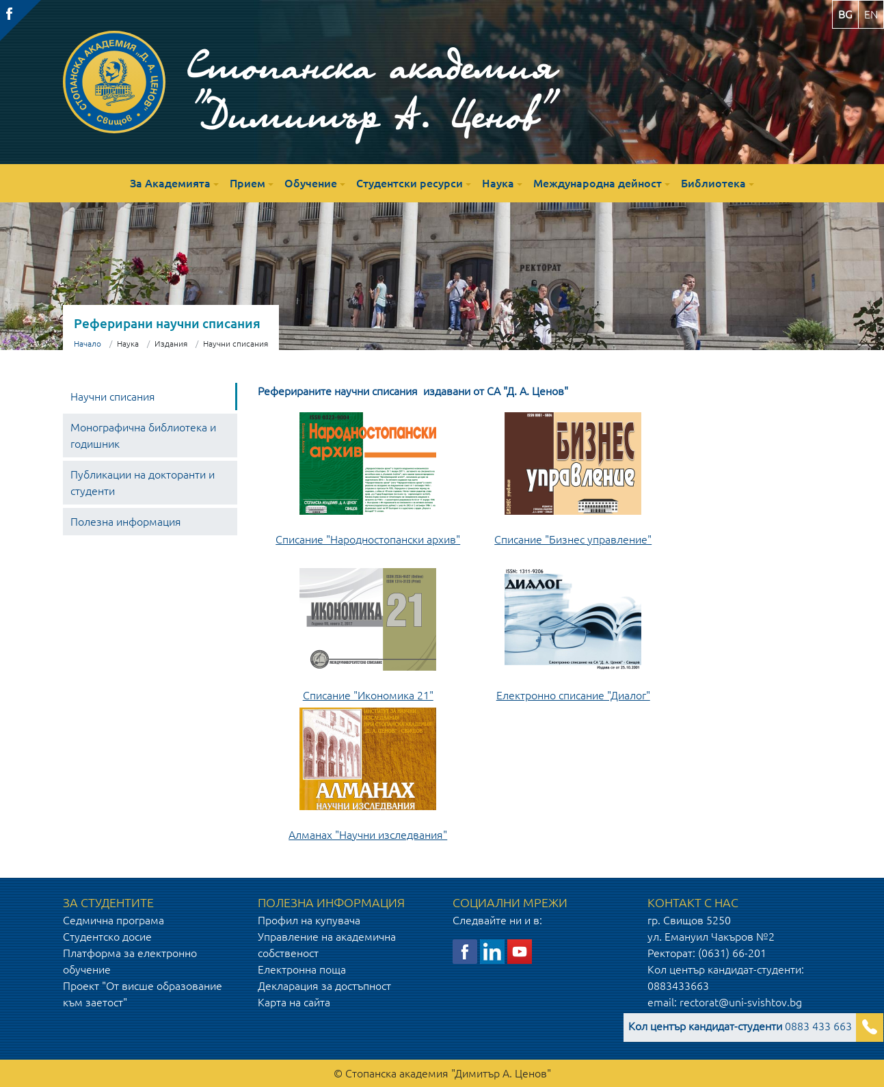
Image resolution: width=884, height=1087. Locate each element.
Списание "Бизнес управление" (573, 539)
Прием (247, 183)
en (871, 14)
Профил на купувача (309, 920)
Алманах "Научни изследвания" (368, 835)
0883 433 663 (740, 1026)
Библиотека (713, 183)
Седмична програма (113, 920)
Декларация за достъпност (324, 986)
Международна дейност (597, 183)
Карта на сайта (294, 1002)
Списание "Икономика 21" (368, 695)
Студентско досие (107, 936)
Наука (498, 183)
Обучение (310, 183)
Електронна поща (302, 969)
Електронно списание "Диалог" (573, 695)
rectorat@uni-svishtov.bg (741, 1002)
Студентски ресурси (409, 183)
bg (845, 14)
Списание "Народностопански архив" (368, 539)
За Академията (170, 183)
